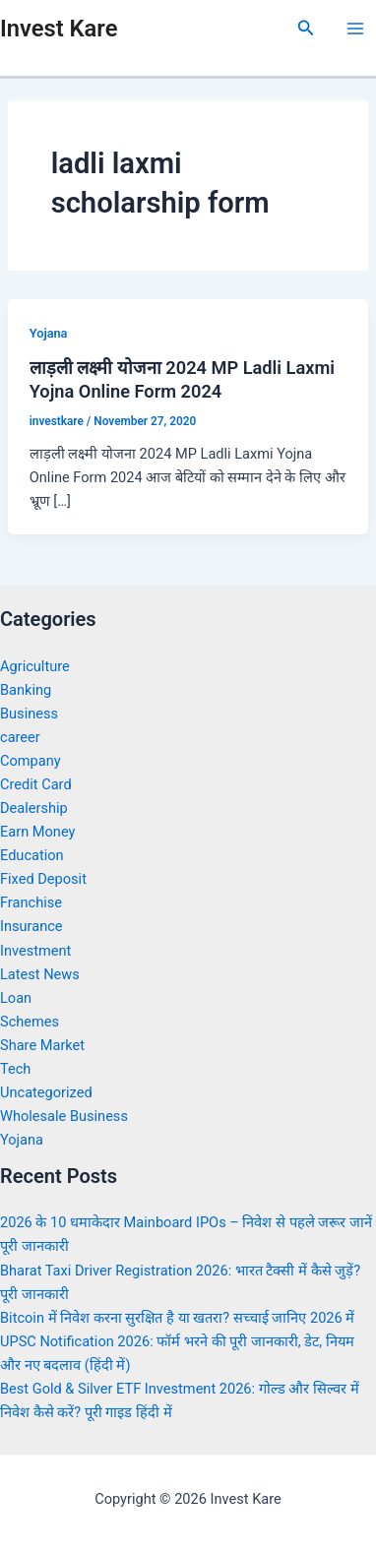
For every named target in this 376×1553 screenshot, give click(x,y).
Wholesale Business (64, 1116)
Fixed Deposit (43, 879)
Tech (15, 1069)
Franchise (31, 902)
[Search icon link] (306, 28)
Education (32, 855)
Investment (35, 951)
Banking (25, 690)
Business (29, 713)
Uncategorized (46, 1092)
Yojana (49, 333)
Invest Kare (58, 28)
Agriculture (35, 666)
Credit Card (36, 784)
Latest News (40, 974)
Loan (15, 998)
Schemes (29, 1021)
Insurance (31, 926)
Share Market (42, 1045)
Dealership (34, 808)
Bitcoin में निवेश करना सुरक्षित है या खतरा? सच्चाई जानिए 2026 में (177, 1318)
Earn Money (37, 831)
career (20, 737)
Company (30, 761)
